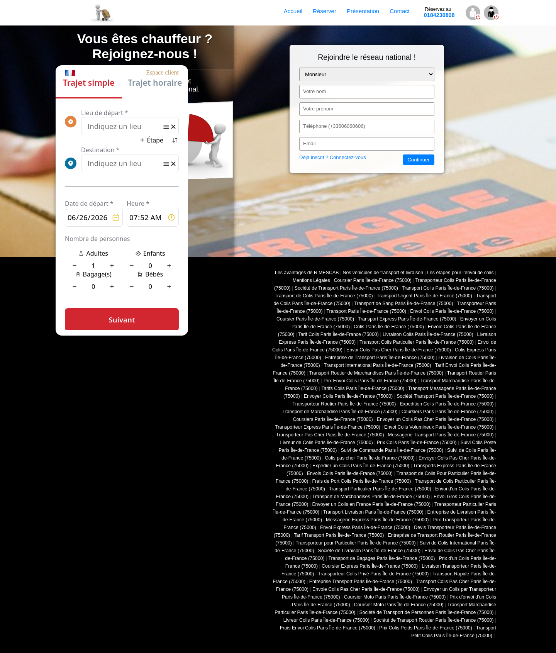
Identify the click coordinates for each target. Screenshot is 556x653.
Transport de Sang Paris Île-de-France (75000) (403, 303)
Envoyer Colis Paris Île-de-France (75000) (348, 396)
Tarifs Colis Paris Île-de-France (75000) (362, 388)
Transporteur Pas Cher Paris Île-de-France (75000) (330, 435)
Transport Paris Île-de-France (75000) (366, 311)
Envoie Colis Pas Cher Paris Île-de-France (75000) (366, 589)
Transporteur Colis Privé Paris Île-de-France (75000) (373, 574)
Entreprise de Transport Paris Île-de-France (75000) (379, 357)
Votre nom (314, 91)
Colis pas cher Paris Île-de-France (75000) (370, 458)
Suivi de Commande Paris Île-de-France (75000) (392, 450)
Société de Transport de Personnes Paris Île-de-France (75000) (426, 612)
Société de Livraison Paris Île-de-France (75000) (369, 550)
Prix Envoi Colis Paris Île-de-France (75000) (370, 380)
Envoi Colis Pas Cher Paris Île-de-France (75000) (398, 350)
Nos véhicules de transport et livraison (382, 272)
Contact (400, 11)
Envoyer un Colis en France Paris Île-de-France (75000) (371, 504)
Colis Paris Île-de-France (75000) (389, 326)
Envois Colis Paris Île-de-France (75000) (350, 473)
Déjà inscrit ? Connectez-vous (332, 157)
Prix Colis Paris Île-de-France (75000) (417, 442)
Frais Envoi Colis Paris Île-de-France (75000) (327, 628)
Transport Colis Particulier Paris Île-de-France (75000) (416, 342)
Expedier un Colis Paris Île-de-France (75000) (360, 465)
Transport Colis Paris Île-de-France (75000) (448, 288)
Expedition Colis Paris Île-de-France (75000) (446, 404)
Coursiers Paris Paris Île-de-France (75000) (448, 411)
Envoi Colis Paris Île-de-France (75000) (451, 311)
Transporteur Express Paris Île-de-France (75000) (327, 427)
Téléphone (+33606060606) (334, 126)
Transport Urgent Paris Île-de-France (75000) (424, 296)
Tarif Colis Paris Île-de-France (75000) (338, 334)
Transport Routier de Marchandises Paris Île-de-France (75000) (376, 373)
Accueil (293, 11)
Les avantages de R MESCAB (307, 272)
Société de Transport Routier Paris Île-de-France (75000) (433, 620)
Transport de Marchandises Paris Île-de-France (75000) (371, 496)
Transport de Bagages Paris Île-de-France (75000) (381, 558)
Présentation (363, 11)
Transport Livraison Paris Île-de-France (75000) (373, 512)
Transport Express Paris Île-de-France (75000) (407, 319)
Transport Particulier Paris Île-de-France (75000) (380, 489)
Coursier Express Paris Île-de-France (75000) (370, 566)
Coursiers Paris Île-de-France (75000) (333, 419)
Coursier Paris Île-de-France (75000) (373, 280)
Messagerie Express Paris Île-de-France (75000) (377, 519)
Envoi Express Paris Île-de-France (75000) (365, 527)
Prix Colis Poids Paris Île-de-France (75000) (425, 628)
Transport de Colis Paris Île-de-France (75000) (324, 296)
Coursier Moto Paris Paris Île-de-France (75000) (395, 597)
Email (309, 143)
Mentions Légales (311, 280)
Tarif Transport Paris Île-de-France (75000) (339, 535)
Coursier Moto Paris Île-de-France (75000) (399, 604)
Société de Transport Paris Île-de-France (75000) (346, 288)
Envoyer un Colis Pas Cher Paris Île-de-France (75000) (435, 419)
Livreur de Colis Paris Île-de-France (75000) (326, 442)
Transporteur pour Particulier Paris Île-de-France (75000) (356, 543)
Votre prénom (318, 109)
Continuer (418, 160)
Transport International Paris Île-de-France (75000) (377, 365)
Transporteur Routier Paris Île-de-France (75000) (344, 404)
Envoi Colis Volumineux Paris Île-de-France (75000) (438, 427)
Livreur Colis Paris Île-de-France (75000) (326, 620)
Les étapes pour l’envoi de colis (460, 272)
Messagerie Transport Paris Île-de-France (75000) (441, 435)
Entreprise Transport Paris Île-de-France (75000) (360, 581)
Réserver (324, 11)
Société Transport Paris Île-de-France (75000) (445, 396)
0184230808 (439, 12)
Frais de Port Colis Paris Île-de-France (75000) (361, 481)
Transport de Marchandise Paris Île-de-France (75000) (340, 411)
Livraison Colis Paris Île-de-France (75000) (428, 334)
